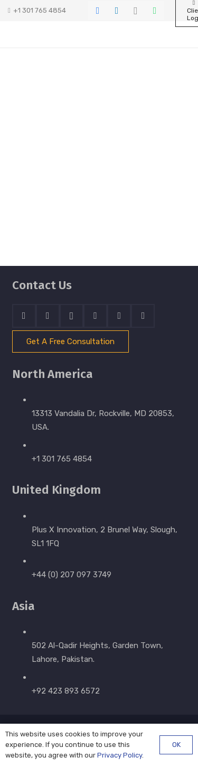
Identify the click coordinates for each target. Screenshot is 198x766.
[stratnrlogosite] (52, 34)
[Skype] (95, 316)
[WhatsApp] (154, 10)
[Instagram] (135, 10)
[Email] (143, 316)
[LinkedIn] (116, 10)
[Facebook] (97, 10)
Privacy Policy (119, 755)
